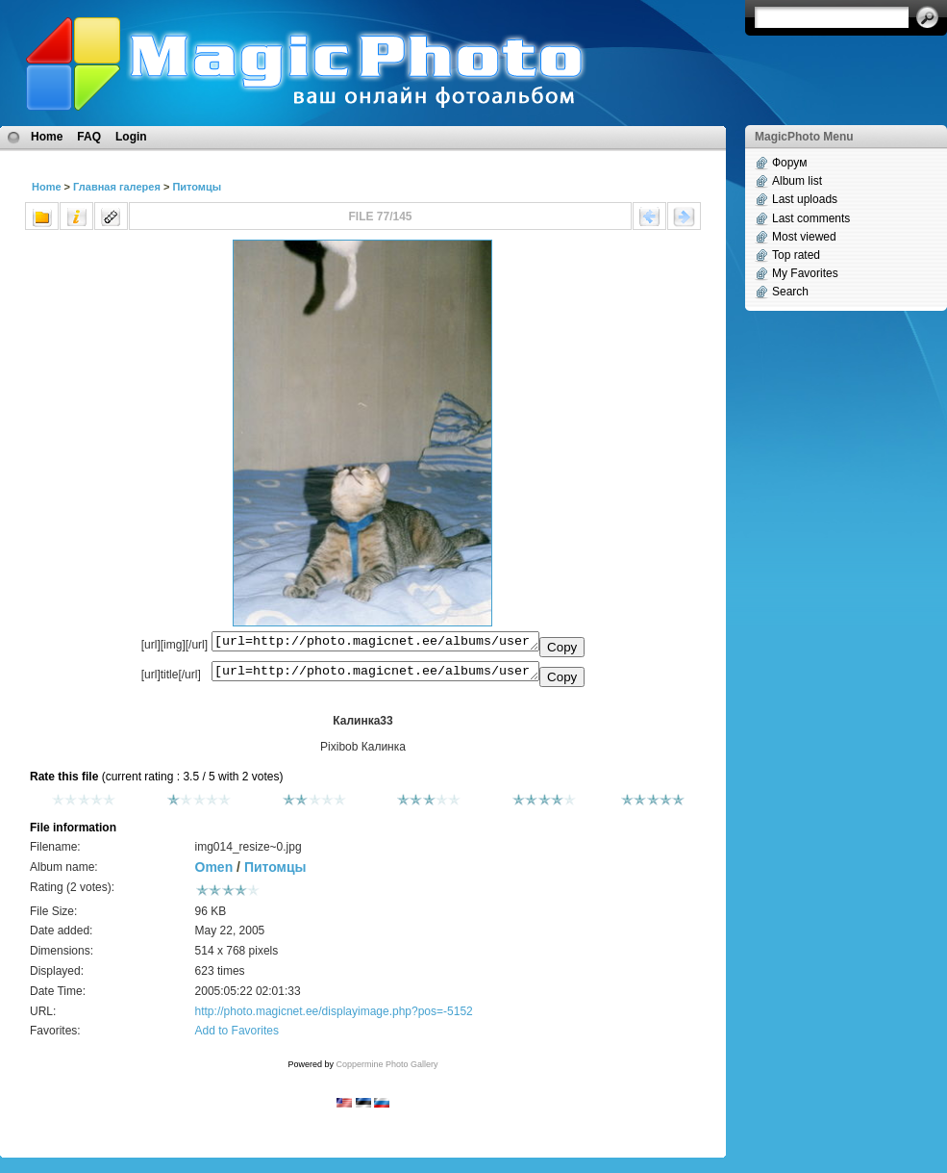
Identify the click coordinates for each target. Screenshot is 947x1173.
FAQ (89, 136)
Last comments (811, 218)
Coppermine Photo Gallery (386, 1070)
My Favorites (805, 273)
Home (46, 136)
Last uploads (804, 199)
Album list (797, 181)
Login (131, 136)
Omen (214, 872)
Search (790, 291)
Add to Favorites (237, 1036)
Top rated (796, 255)
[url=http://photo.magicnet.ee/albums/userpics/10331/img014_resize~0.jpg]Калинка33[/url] (375, 675)
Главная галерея (117, 186)
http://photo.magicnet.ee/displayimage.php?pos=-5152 (334, 1017)
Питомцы (196, 186)
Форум (789, 162)
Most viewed (804, 236)
